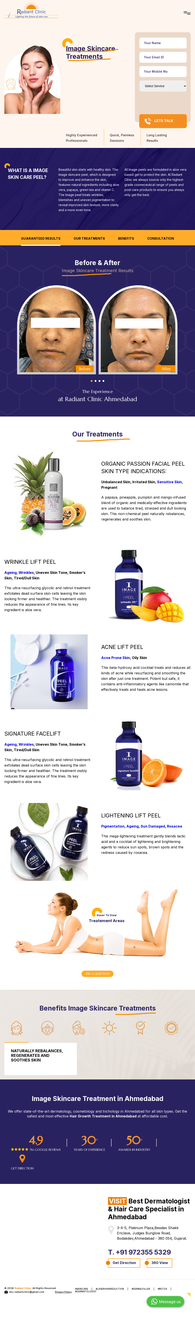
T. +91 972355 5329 (141, 1252)
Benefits (126, 238)
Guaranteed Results (40, 238)
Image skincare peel (73, 174)
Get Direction (124, 1263)
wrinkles (97, 195)
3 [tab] (99, 381)
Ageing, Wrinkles (19, 573)
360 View (159, 1263)
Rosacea (174, 826)
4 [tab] (103, 381)
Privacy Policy (63, 1292)
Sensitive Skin (169, 482)
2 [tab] (95, 381)
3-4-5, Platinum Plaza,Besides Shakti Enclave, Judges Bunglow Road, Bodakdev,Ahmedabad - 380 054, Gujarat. (152, 1233)
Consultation (160, 238)
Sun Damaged (153, 826)
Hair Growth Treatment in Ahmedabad (103, 1116)
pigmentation (101, 200)
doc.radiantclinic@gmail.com (24, 1292)
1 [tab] (91, 381)
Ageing (132, 826)
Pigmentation (112, 826)
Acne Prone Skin (115, 658)
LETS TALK (159, 121)
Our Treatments (89, 238)
